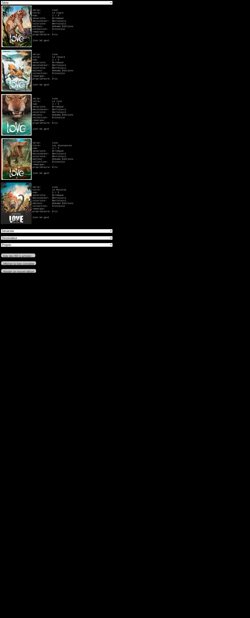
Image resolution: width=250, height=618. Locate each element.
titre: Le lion (47, 102)
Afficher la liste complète (18, 263)
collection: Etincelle (48, 33)
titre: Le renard (48, 58)
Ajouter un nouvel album (18, 271)
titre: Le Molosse (49, 190)
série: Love (45, 10)
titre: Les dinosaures (52, 146)
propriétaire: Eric (45, 39)
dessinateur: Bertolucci (49, 23)
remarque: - (43, 36)
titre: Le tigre (47, 13)
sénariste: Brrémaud (47, 20)
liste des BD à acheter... (18, 256)
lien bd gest (40, 46)
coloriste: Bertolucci (49, 26)
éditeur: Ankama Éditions (52, 30)
